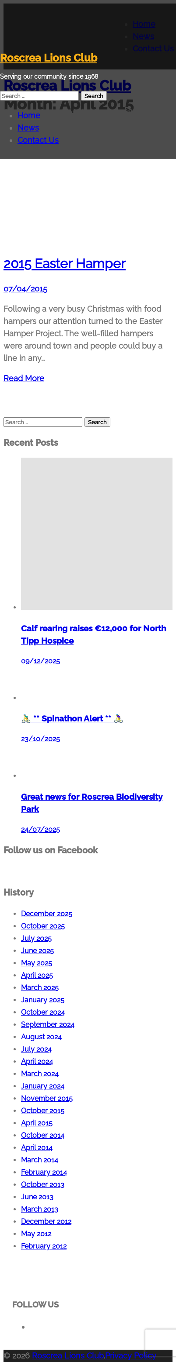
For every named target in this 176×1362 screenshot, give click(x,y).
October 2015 (42, 1111)
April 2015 (37, 1123)
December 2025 (46, 914)
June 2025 (37, 951)
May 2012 (36, 1234)
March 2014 (39, 1160)
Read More (24, 378)
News (28, 127)
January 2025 (42, 1000)
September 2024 (47, 1024)
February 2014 (44, 1172)
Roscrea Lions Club (48, 57)
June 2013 (37, 1197)
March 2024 (40, 1074)
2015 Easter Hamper (65, 263)
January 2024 (42, 1086)
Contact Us (38, 140)
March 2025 (40, 987)
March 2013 (39, 1209)
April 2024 (37, 1061)
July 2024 (36, 1049)
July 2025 (36, 938)
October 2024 (43, 1012)
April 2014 (37, 1147)
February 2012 (44, 1246)
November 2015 (47, 1098)
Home (29, 115)
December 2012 (46, 1221)
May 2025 (36, 963)
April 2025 (37, 975)
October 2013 (42, 1184)
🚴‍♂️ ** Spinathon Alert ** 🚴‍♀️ (72, 718)
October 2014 (42, 1135)
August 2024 (41, 1037)
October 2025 (43, 926)
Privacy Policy (130, 1355)
